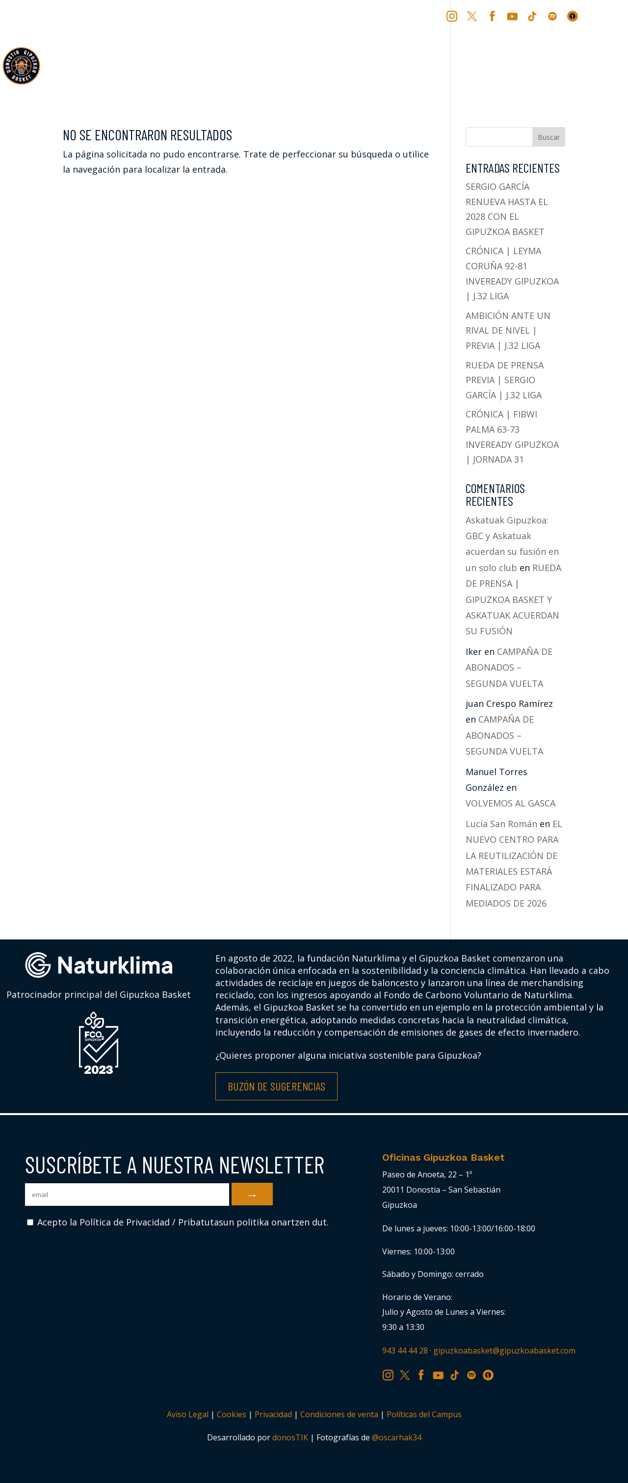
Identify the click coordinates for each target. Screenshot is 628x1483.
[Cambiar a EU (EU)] (591, 19)
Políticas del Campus (424, 1414)
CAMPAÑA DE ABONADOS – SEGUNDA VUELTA (509, 667)
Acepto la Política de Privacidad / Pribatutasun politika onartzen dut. (178, 1222)
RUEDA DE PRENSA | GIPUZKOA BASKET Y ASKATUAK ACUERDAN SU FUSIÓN (513, 599)
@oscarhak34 (396, 1437)
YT (513, 16)
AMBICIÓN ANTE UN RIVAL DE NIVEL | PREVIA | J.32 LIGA (508, 330)
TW (472, 16)
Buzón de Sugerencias (276, 1086)
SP (553, 16)
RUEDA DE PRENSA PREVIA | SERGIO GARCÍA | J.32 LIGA (505, 380)
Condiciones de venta (339, 1414)
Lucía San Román (501, 824)
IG (454, 16)
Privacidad (273, 1414)
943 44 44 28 (405, 1350)
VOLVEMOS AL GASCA (510, 803)
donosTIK (290, 1437)
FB (493, 16)
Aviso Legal (188, 1414)
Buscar (549, 137)
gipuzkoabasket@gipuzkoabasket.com (504, 1350)
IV (575, 16)
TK (533, 16)
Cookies (231, 1414)
